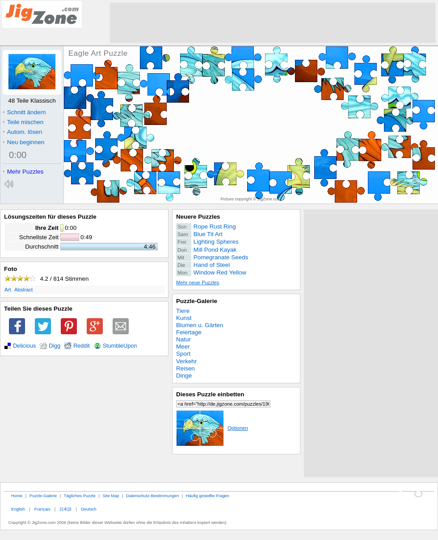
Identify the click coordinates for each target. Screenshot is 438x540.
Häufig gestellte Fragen (207, 495)
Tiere (183, 310)
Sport (183, 353)
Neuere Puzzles (198, 216)
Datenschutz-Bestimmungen (152, 495)
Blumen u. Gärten (199, 325)
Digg (54, 346)
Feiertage (189, 332)
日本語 (65, 509)
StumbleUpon (120, 346)
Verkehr (186, 361)
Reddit (81, 346)
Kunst (183, 318)
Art (7, 289)
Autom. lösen (22, 132)
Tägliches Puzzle (80, 495)
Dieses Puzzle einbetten (210, 394)
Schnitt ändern (24, 112)
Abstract (23, 289)
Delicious (24, 346)
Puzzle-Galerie (196, 301)
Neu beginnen (23, 142)
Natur (183, 339)
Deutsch (88, 509)
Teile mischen (23, 122)
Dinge (184, 375)
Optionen (212, 428)
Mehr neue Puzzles (197, 282)
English (18, 509)
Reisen (185, 368)
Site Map (110, 495)
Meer (183, 346)
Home (16, 495)
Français (42, 509)
